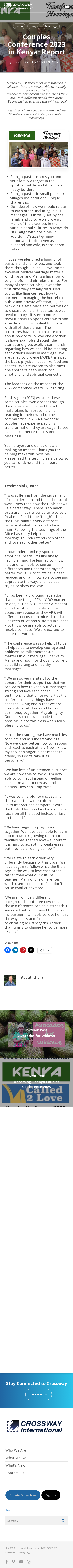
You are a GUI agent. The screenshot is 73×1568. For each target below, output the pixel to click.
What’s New (15, 1465)
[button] (67, 6)
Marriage (51, 26)
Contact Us (14, 1472)
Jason (19, 26)
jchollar (16, 62)
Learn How (38, 1394)
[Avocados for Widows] (36, 1034)
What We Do (15, 1457)
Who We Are (15, 1450)
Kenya (34, 26)
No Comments (56, 62)
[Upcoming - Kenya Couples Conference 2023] (36, 1082)
